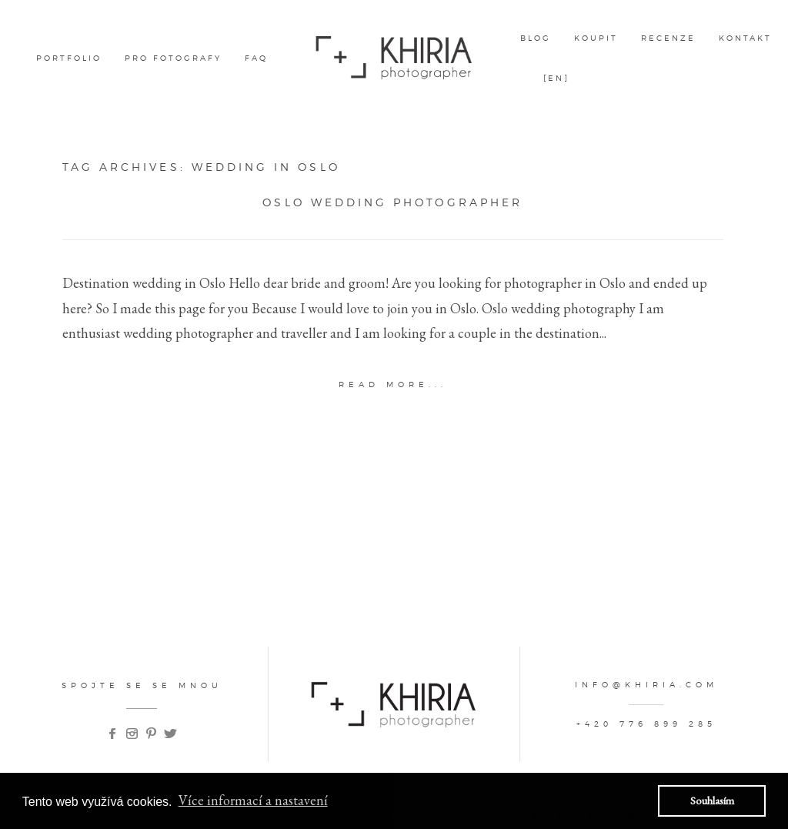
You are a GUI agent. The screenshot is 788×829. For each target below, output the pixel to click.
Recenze (668, 37)
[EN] (556, 77)
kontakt (745, 37)
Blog (535, 37)
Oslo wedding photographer (392, 202)
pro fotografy (173, 57)
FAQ (256, 57)
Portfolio (69, 57)
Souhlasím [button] (712, 800)
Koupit (596, 37)
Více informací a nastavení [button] (253, 800)
